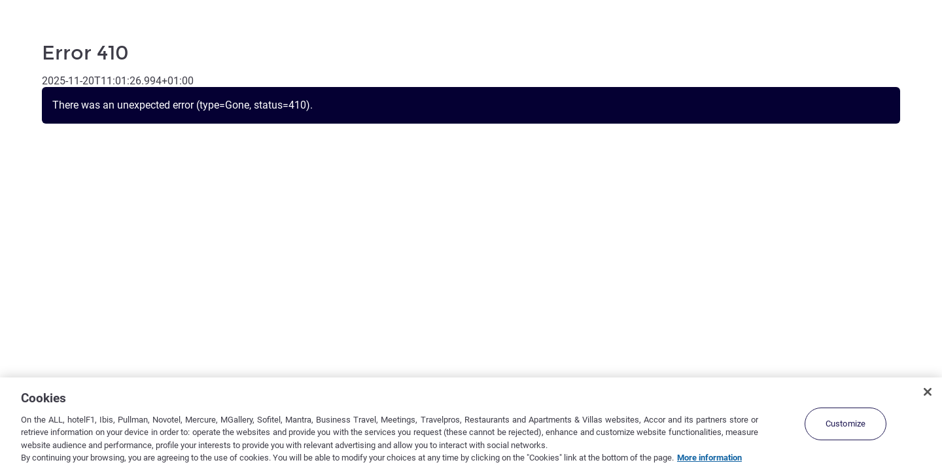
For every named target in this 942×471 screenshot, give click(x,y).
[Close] (927, 391)
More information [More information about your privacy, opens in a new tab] (709, 457)
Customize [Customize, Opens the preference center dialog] (845, 423)
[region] (471, 424)
